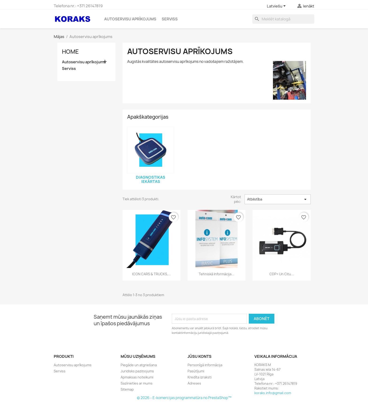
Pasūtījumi (196, 371)
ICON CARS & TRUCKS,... (151, 274)
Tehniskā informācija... (216, 274)
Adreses (194, 383)
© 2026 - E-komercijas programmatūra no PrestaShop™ (184, 397)
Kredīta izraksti (199, 377)
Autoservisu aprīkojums (130, 19)
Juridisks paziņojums (137, 371)
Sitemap (127, 389)
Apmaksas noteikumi (137, 377)
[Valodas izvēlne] (277, 6)
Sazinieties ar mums (137, 383)
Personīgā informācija (205, 365)
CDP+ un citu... (281, 274)
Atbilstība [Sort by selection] (277, 199)
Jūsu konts (199, 356)
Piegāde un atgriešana (139, 365)
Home (70, 52)
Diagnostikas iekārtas (150, 179)
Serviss (170, 19)
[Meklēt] (283, 19)
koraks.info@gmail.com (272, 393)
